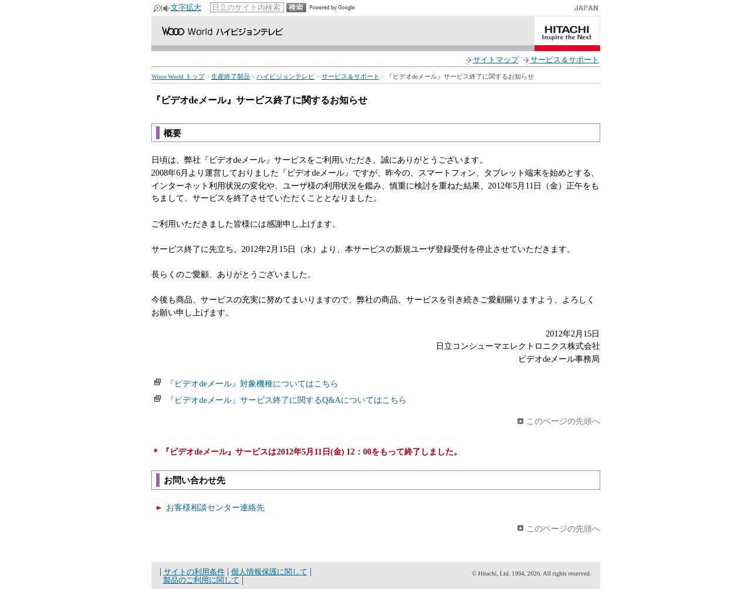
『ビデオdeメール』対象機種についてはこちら (252, 383)
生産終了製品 (230, 76)
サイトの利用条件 (194, 571)
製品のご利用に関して (201, 579)
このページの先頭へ (563, 421)
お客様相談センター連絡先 (215, 507)
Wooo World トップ (178, 76)
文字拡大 (186, 7)
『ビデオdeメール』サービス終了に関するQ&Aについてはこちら (286, 400)
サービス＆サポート (564, 59)
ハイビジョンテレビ (285, 76)
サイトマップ (496, 59)
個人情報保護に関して (269, 571)
